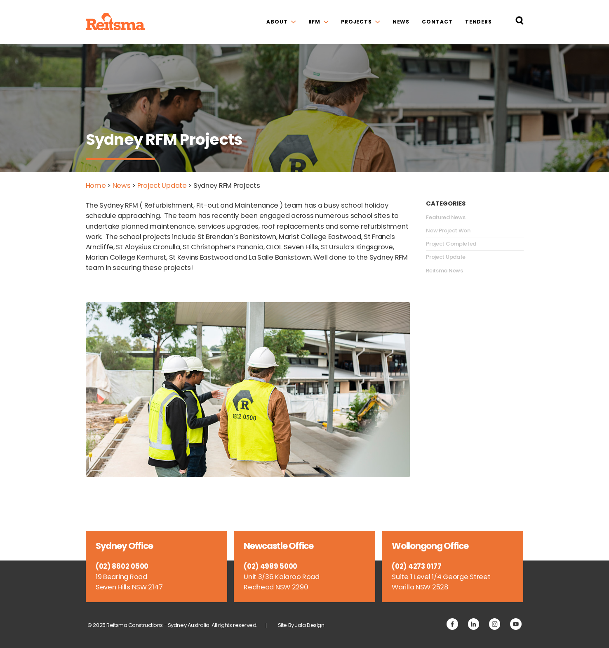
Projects (356, 21)
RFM (314, 21)
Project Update (162, 185)
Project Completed (451, 244)
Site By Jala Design (301, 625)
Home (96, 185)
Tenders (478, 21)
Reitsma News (444, 270)
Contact (437, 21)
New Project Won (448, 230)
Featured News (445, 217)
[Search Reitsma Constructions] (519, 22)
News (401, 21)
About (276, 21)
